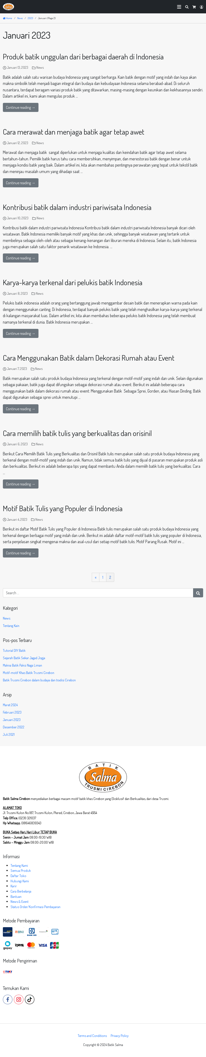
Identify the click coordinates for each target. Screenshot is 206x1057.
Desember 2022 (13, 727)
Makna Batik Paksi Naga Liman (22, 665)
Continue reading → (20, 107)
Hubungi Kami (20, 881)
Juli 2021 (9, 734)
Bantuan (16, 896)
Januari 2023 (12, 719)
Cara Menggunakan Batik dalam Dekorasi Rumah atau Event (88, 358)
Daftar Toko (18, 875)
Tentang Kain (11, 625)
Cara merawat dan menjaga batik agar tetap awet (73, 132)
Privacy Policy (120, 1035)
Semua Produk (21, 870)
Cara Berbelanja (21, 891)
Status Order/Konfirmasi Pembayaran (35, 906)
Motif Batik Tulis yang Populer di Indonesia (63, 508)
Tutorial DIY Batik (14, 650)
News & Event (19, 901)
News (40, 67)
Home (7, 18)
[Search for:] (98, 592)
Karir (14, 886)
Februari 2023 (12, 712)
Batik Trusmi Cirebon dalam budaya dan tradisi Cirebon (39, 680)
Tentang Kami (19, 865)
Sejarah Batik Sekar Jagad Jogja (24, 658)
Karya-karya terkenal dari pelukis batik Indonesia (72, 282)
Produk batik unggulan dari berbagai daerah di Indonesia (83, 56)
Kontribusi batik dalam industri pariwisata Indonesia (77, 207)
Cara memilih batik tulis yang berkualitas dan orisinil (77, 433)
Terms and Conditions (92, 1035)
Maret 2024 (10, 705)
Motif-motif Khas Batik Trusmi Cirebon (28, 672)
